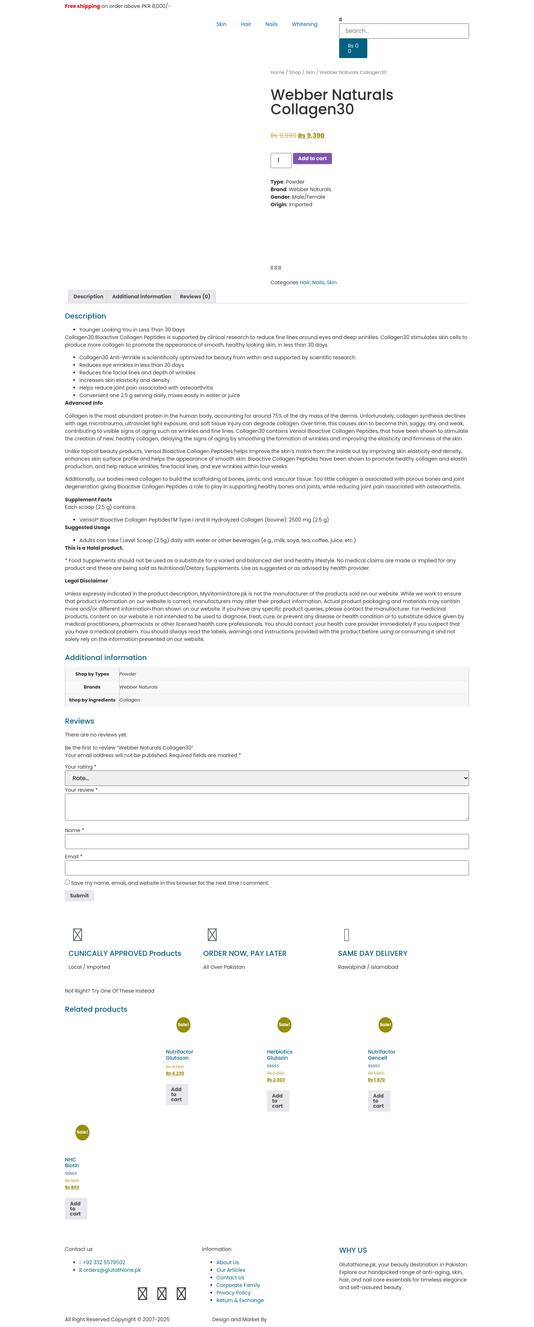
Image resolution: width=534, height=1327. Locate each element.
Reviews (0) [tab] (195, 296)
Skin (221, 24)
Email (74, 856)
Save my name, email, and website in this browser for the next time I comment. (170, 883)
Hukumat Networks (293, 1319)
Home (277, 72)
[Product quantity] (281, 160)
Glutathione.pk (190, 1319)
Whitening (305, 24)
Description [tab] (89, 296)
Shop (295, 72)
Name (74, 830)
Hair (246, 24)
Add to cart (312, 158)
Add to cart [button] (176, 1094)
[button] (404, 19)
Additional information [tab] (141, 296)
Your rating (80, 766)
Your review (81, 789)
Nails (272, 24)
